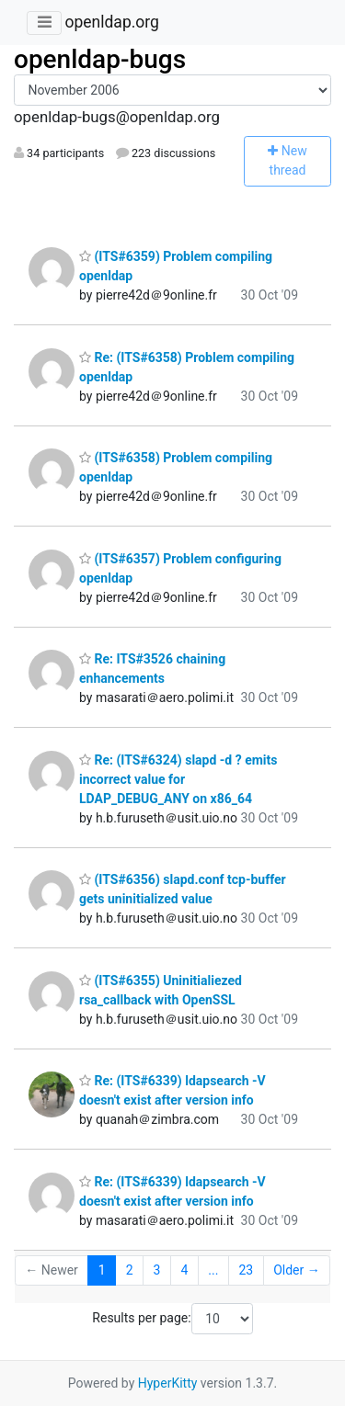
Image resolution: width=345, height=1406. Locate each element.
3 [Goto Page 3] (157, 1270)
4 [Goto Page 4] (184, 1270)
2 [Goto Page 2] (129, 1270)
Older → (296, 1270)
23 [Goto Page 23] (245, 1270)
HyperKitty (168, 1383)
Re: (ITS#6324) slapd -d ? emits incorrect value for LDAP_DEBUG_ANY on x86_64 (178, 779)
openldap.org (111, 22)
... (213, 1270)
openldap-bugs (100, 59)
